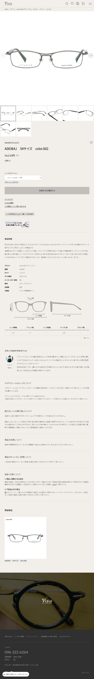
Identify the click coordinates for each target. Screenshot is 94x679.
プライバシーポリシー (32, 636)
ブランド (12, 9)
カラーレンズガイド (11, 182)
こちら (54, 484)
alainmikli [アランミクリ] (24, 9)
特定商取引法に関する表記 (49, 636)
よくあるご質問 (19, 636)
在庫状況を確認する (47, 190)
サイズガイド (9, 199)
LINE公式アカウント (65, 636)
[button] (91, 55)
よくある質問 (9, 203)
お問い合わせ (9, 636)
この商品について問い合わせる (15, 206)
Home (6, 9)
